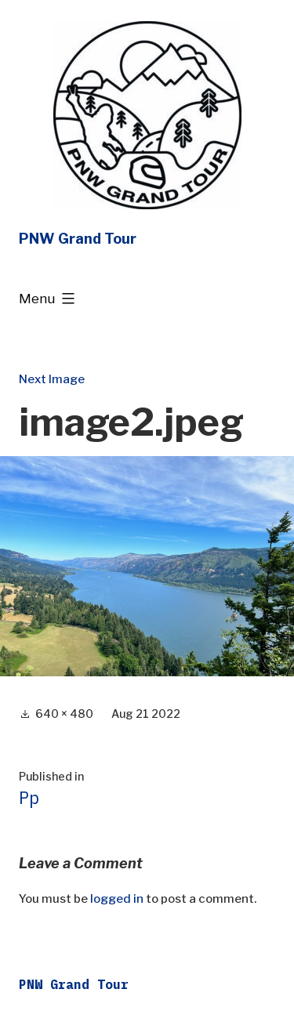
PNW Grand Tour (77, 238)
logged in (116, 899)
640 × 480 (64, 713)
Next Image (52, 379)
